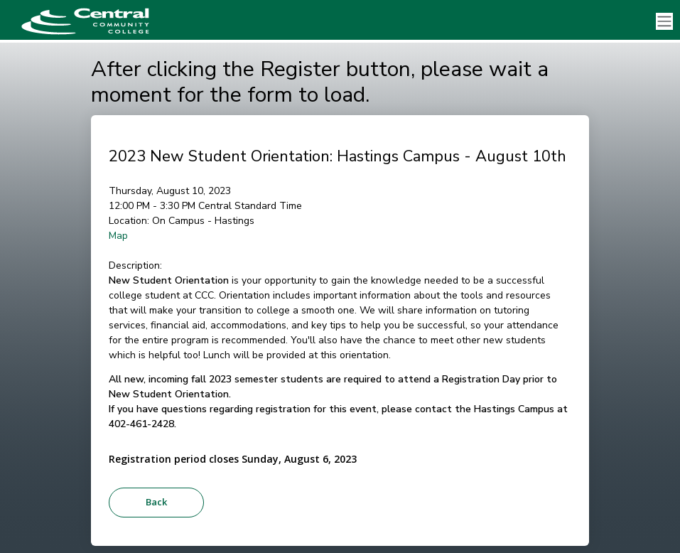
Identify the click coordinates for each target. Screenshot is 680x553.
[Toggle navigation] (664, 22)
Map (118, 235)
